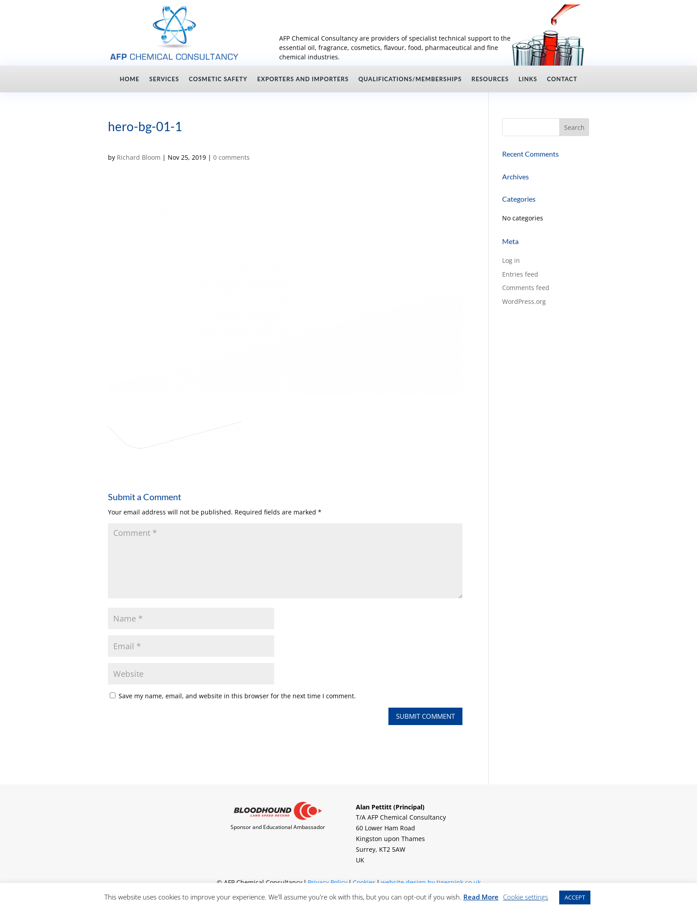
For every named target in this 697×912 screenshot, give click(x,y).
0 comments (231, 157)
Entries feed (520, 274)
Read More (481, 896)
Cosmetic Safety (218, 79)
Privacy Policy (327, 882)
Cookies (364, 882)
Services (164, 79)
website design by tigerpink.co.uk (431, 882)
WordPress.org (524, 301)
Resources (490, 79)
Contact (562, 79)
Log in (511, 260)
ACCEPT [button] (575, 897)
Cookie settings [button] (525, 896)
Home (130, 79)
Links (528, 79)
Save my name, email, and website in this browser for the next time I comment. (237, 696)
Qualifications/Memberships (410, 79)
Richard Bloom (139, 157)
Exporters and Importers (303, 79)
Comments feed (525, 287)
